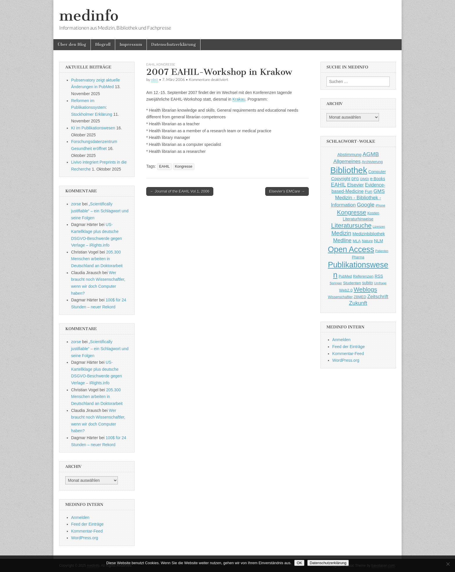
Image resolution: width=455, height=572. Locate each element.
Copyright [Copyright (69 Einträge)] (340, 178)
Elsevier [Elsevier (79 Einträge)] (355, 184)
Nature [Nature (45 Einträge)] (367, 241)
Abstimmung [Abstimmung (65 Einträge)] (349, 154)
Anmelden (80, 517)
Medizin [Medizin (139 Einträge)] (341, 233)
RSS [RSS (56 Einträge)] (379, 276)
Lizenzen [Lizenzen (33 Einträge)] (379, 226)
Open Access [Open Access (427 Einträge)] (351, 249)
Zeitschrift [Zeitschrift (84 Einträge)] (377, 296)
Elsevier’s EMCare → (287, 191)
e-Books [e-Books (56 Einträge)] (377, 178)
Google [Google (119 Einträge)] (366, 205)
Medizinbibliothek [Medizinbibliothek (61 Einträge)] (369, 233)
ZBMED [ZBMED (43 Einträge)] (360, 297)
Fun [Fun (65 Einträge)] (368, 191)
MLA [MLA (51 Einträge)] (357, 241)
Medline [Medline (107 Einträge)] (342, 240)
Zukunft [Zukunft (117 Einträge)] (358, 303)
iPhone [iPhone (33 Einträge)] (380, 205)
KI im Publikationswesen (93, 128)
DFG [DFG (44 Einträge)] (355, 179)
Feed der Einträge (87, 524)
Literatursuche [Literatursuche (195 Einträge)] (351, 225)
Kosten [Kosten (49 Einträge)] (373, 213)
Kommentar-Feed (87, 531)
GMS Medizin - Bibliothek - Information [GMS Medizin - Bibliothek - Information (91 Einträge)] (357, 198)
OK (299, 563)
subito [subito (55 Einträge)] (367, 282)
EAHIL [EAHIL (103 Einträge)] (338, 185)
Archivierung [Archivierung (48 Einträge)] (372, 162)
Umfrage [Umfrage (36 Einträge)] (380, 283)
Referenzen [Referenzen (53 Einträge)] (363, 276)
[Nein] (448, 564)
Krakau (238, 99)
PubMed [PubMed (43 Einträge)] (345, 276)
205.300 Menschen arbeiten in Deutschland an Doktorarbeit (96, 259)
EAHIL (150, 64)
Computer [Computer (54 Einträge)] (377, 172)
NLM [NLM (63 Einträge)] (378, 240)
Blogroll (103, 44)
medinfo (88, 15)
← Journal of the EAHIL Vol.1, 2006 (180, 191)
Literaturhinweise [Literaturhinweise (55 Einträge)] (358, 219)
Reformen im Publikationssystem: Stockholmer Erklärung (91, 107)
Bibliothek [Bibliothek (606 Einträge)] (348, 170)
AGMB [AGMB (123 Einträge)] (371, 154)
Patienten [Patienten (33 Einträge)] (381, 251)
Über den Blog (72, 44)
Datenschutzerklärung (173, 44)
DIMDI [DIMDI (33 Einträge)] (364, 179)
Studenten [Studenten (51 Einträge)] (352, 283)
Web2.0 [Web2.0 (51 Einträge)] (346, 290)
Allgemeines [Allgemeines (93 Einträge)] (347, 161)
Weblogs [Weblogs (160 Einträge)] (365, 289)
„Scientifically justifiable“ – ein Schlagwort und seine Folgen (100, 211)
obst (154, 79)
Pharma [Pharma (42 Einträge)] (358, 257)
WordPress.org (84, 537)
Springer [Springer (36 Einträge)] (336, 283)
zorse (76, 204)
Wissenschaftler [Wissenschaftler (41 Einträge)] (340, 297)
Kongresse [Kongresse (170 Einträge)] (351, 212)
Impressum (131, 44)
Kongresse (165, 64)
